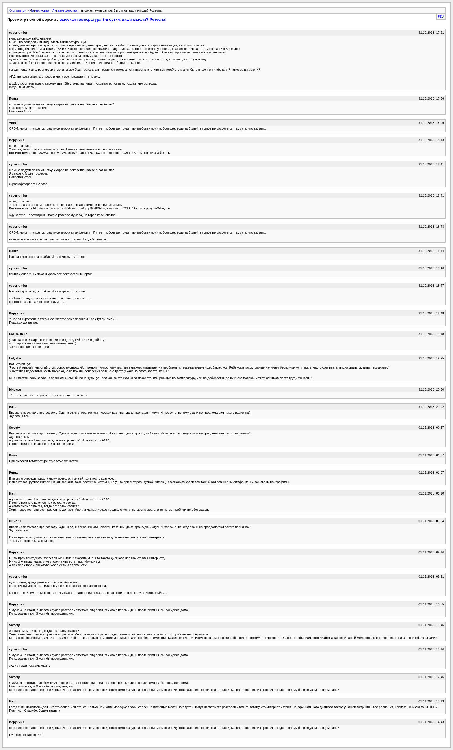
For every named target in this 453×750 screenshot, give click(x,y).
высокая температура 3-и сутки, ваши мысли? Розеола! (113, 19)
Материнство (39, 10)
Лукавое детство (64, 10)
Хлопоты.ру (17, 10)
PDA (441, 16)
